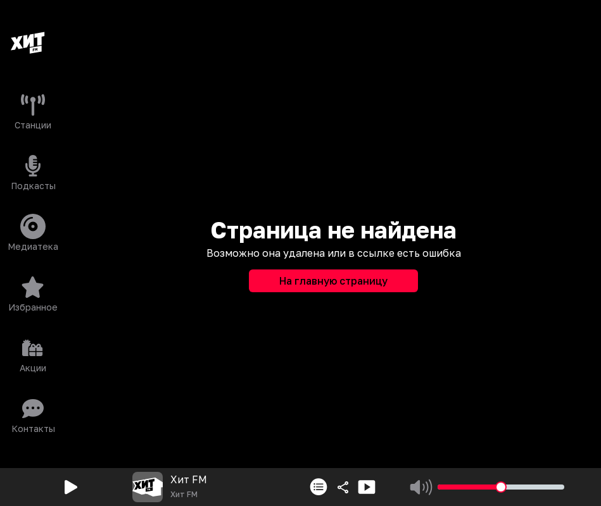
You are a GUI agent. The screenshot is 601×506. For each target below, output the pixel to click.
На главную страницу (333, 281)
